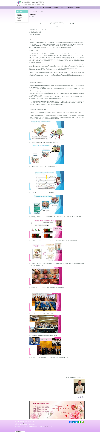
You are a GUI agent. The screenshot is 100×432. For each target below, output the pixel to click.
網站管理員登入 (48, 426)
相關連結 (78, 7)
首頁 (31, 11)
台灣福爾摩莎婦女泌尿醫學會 (33, 2)
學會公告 (18, 7)
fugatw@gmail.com (24, 423)
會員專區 (56, 7)
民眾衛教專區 (70, 7)
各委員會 (19, 18)
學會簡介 (19, 14)
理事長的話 (19, 15)
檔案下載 (63, 7)
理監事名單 (19, 17)
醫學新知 (32, 7)
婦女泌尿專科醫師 (47, 7)
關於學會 (25, 7)
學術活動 (39, 7)
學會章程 (19, 20)
